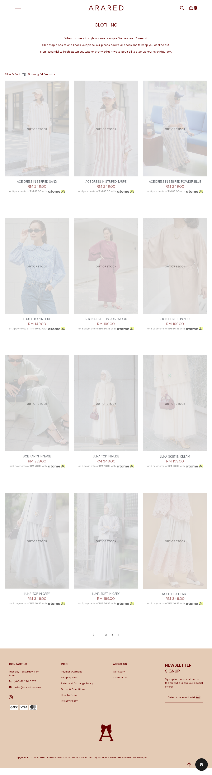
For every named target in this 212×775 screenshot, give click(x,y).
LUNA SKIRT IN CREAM (175, 463)
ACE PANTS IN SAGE (37, 463)
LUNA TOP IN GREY (37, 601)
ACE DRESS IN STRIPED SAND (37, 182)
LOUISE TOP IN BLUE (37, 325)
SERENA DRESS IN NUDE (175, 325)
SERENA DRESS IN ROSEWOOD (106, 325)
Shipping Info (69, 685)
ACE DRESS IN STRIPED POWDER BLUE (175, 184)
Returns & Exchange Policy (77, 691)
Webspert (143, 764)
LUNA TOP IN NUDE (106, 463)
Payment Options (71, 679)
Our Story (119, 679)
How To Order (69, 702)
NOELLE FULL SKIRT (175, 601)
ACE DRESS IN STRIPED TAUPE (106, 182)
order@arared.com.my (25, 694)
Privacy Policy (69, 708)
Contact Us (120, 685)
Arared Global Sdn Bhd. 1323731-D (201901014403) (66, 764)
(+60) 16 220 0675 (22, 688)
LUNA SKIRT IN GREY (106, 601)
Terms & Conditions (73, 696)
